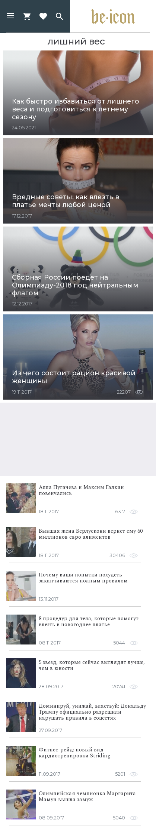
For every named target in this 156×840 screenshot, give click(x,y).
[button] (10, 16)
